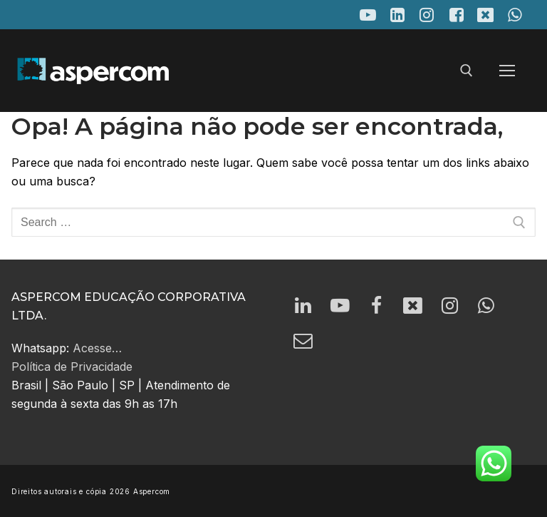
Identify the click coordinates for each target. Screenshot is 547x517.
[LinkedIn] (397, 14)
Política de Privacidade (71, 366)
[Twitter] (420, 306)
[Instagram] (427, 14)
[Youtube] (367, 14)
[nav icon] (507, 71)
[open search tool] (466, 70)
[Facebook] (456, 14)
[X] (485, 14)
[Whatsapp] (497, 306)
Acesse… (97, 348)
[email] (304, 344)
